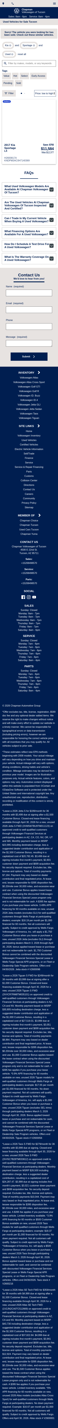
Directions (29, 488)
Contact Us (29, 493)
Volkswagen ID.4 (29, 404)
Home (29, 435)
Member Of (27, 519)
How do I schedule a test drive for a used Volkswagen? (29, 249)
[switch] (54, 3)
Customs (29, 479)
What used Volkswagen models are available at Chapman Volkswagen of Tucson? (29, 191)
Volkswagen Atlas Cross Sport (29, 386)
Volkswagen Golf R (29, 395)
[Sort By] (45, 94)
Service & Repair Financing (29, 470)
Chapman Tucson (29, 528)
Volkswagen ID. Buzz (29, 399)
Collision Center (29, 484)
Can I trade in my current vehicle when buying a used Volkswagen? (29, 222)
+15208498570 (29, 566)
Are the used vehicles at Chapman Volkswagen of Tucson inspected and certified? (29, 208)
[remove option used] (9, 55)
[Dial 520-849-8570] (13, 3)
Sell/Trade (29, 457)
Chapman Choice (29, 524)
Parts (29, 475)
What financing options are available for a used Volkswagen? (29, 236)
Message (16, 341)
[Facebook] (23, 601)
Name (14, 290)
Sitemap (29, 511)
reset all (21, 55)
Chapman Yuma (29, 537)
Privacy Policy (29, 506)
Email (14, 307)
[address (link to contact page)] (3, 3)
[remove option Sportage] (28, 46)
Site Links (27, 430)
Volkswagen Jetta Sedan (29, 412)
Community (29, 502)
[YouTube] (34, 601)
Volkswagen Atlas (29, 381)
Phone (9, 324)
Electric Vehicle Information (29, 453)
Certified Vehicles (29, 448)
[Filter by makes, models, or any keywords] (29, 64)
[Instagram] (28, 601)
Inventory (26, 376)
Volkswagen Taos (29, 417)
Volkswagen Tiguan (29, 421)
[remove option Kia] (8, 46)
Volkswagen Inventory (29, 439)
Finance (29, 461)
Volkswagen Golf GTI (29, 390)
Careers (29, 497)
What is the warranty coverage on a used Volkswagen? (29, 262)
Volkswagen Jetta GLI (29, 408)
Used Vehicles (29, 444)
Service (29, 466)
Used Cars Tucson (29, 533)
